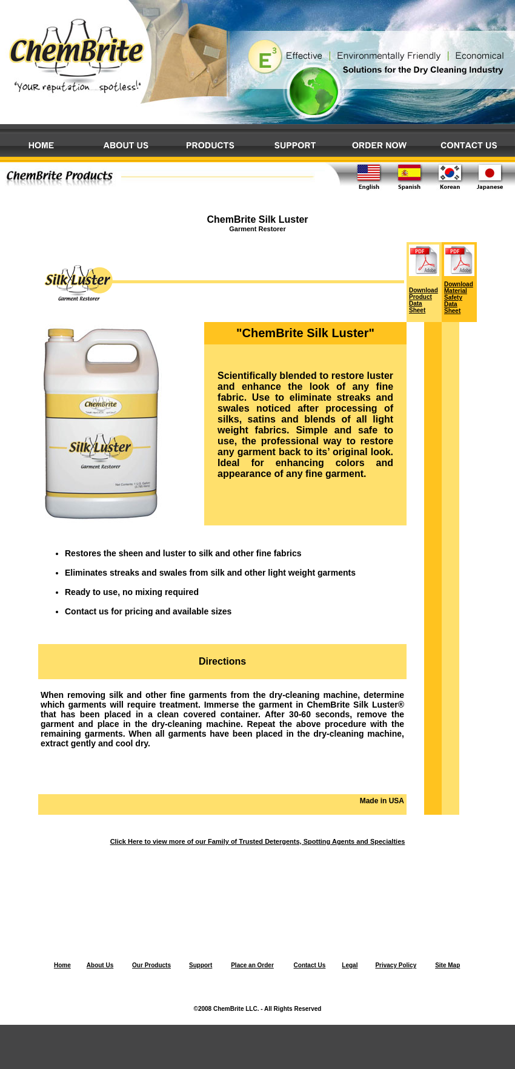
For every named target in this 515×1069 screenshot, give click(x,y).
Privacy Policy (395, 965)
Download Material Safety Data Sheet (458, 297)
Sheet (417, 310)
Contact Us (310, 965)
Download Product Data (423, 297)
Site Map (447, 965)
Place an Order (252, 965)
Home (62, 965)
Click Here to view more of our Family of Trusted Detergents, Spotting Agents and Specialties (257, 841)
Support (200, 965)
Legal (349, 965)
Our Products (151, 965)
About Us (100, 965)
